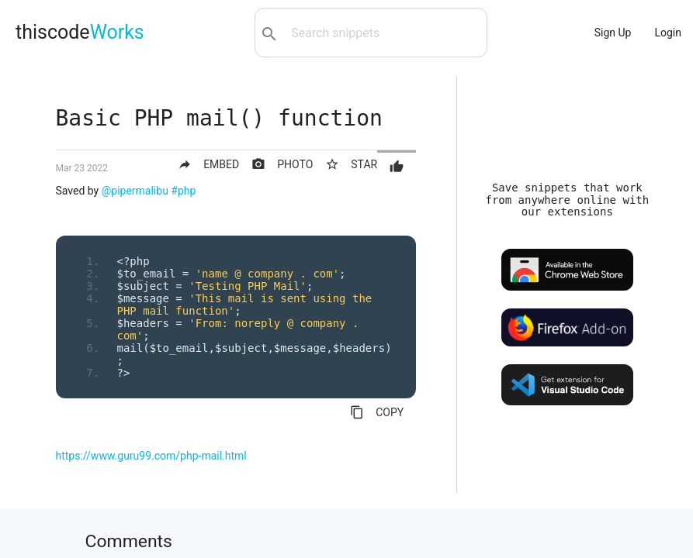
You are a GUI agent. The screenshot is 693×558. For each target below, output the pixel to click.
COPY (377, 412)
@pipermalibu (135, 190)
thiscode (80, 32)
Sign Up (613, 32)
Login (667, 32)
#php (183, 190)
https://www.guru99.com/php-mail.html (151, 456)
